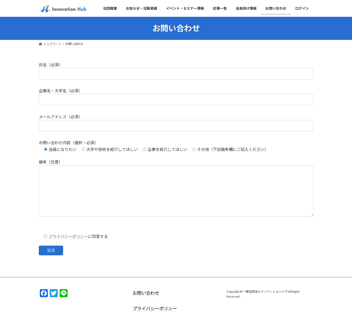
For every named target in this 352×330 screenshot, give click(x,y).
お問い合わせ (146, 303)
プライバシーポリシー (68, 246)
